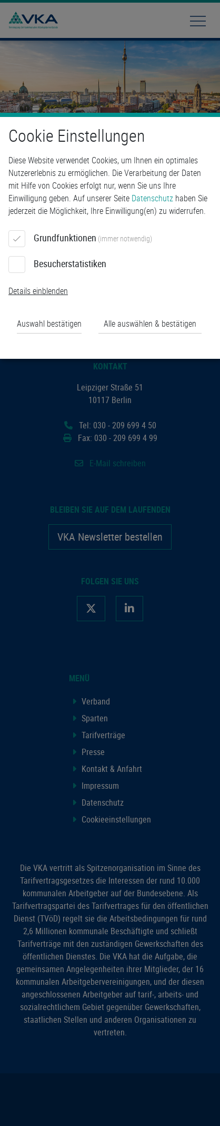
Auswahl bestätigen (49, 323)
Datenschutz (152, 198)
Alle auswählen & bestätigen (150, 323)
